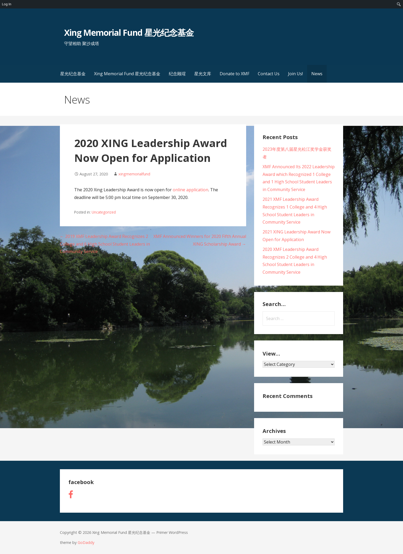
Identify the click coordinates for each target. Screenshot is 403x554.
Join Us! (295, 74)
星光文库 (202, 74)
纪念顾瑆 (177, 74)
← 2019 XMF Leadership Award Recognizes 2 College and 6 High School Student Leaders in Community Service (105, 244)
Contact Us (269, 74)
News (316, 74)
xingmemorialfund (134, 173)
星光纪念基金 (73, 74)
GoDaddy (86, 542)
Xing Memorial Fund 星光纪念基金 (129, 32)
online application (190, 190)
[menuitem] (399, 4)
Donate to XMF (234, 74)
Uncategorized (104, 212)
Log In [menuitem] (6, 4)
